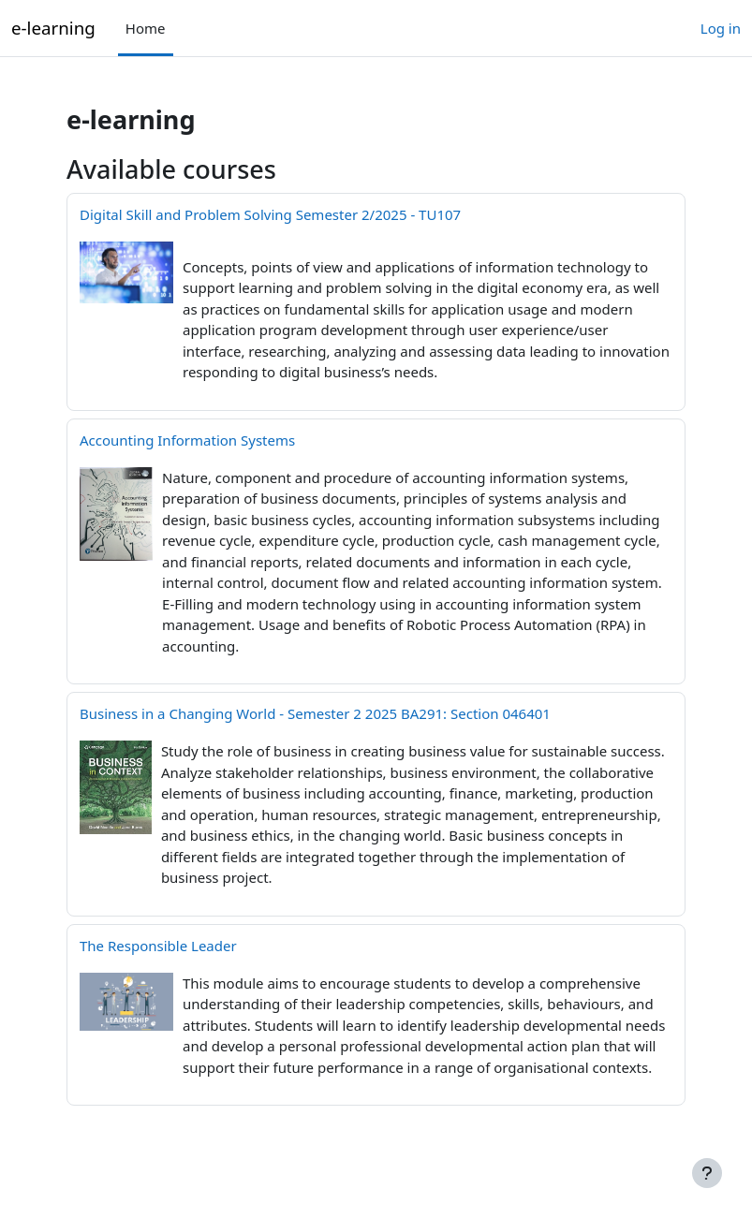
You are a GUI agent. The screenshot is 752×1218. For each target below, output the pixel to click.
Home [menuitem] (145, 28)
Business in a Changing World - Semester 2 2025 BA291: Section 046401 (315, 713)
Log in (720, 28)
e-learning (53, 27)
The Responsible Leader (158, 945)
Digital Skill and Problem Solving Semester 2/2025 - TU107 (270, 214)
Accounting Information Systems (187, 440)
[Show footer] (707, 1173)
